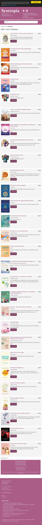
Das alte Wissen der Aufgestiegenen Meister (22, 200)
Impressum (4, 497)
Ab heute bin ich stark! (7, 511)
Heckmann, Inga (13, 232)
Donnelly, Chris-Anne (14, 96)
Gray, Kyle (12, 141)
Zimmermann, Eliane (14, 324)
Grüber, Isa (12, 308)
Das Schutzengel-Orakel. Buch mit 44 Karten (21, 140)
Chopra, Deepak (13, 35)
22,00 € (39, 33)
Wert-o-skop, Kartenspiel (8, 507)
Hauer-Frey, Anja (13, 65)
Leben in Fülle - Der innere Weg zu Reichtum (21, 33)
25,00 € (39, 94)
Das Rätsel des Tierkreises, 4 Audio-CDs (11, 514)
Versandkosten (28, 519)
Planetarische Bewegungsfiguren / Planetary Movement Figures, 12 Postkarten (19, 504)
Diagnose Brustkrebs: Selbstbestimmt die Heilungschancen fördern (21, 338)
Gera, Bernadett (13, 172)
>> (8, 458)
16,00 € (39, 231)
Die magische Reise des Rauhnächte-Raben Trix (22, 261)
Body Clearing (7, 516)
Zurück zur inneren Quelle (17, 246)
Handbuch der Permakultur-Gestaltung (11, 509)
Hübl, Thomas (13, 50)
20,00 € (39, 64)
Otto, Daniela (12, 354)
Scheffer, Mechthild (14, 295)
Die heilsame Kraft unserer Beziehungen (20, 48)
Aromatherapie (14, 322)
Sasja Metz (12, 81)
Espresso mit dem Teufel (16, 428)
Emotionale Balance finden (17, 170)
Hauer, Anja (12, 128)
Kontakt (3, 495)
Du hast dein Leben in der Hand (18, 443)
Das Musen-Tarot (14, 94)
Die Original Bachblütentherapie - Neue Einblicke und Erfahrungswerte (22, 292)
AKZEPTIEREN (36, 2)
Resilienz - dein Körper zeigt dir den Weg (20, 307)
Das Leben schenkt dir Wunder (18, 215)
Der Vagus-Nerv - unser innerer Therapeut (21, 276)
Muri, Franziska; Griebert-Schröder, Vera (18, 263)
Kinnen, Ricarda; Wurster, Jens (16, 340)
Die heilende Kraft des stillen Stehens (20, 413)
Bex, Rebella (12, 445)
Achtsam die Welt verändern (17, 383)
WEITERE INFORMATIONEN (11, 5)
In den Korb (13, 41)
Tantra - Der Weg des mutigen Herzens (20, 109)
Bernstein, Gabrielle (14, 217)
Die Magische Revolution (8, 506)
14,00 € (39, 185)
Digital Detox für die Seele (17, 352)
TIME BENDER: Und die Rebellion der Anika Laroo (13, 503)
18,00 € (39, 79)
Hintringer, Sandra (14, 278)
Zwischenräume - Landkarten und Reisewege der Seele (14, 513)
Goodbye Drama (14, 79)
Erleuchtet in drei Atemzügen (18, 185)
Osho (11, 248)
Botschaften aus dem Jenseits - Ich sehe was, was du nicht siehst (16, 510)
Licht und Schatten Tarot (16, 155)
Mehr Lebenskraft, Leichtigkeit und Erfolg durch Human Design (22, 125)
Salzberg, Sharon (13, 384)
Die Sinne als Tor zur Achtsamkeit (19, 231)
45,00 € (39, 291)
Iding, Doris (12, 187)
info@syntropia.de (28, 17)
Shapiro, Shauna (13, 400)
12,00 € (39, 261)
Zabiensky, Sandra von (14, 111)
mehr (31, 38)
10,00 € (39, 413)
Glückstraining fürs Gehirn (17, 398)
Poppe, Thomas (13, 430)
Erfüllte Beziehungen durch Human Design (21, 64)
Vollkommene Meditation (16, 367)
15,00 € (39, 307)
